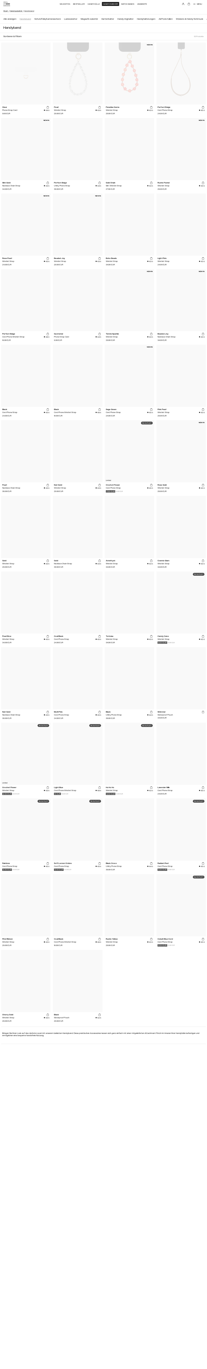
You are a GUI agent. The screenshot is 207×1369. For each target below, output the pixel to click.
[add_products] (47, 107)
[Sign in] (183, 4)
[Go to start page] (6, 4)
